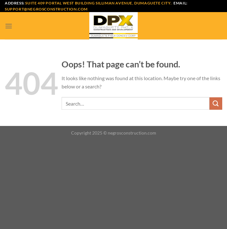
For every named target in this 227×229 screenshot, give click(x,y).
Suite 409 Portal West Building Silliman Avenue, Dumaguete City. (98, 3)
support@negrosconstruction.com (46, 9)
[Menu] (8, 26)
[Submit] (215, 103)
